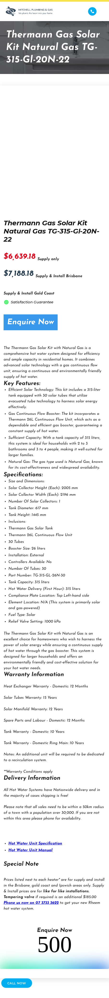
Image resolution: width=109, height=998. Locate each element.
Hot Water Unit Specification (35, 843)
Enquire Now (30, 322)
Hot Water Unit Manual (30, 850)
